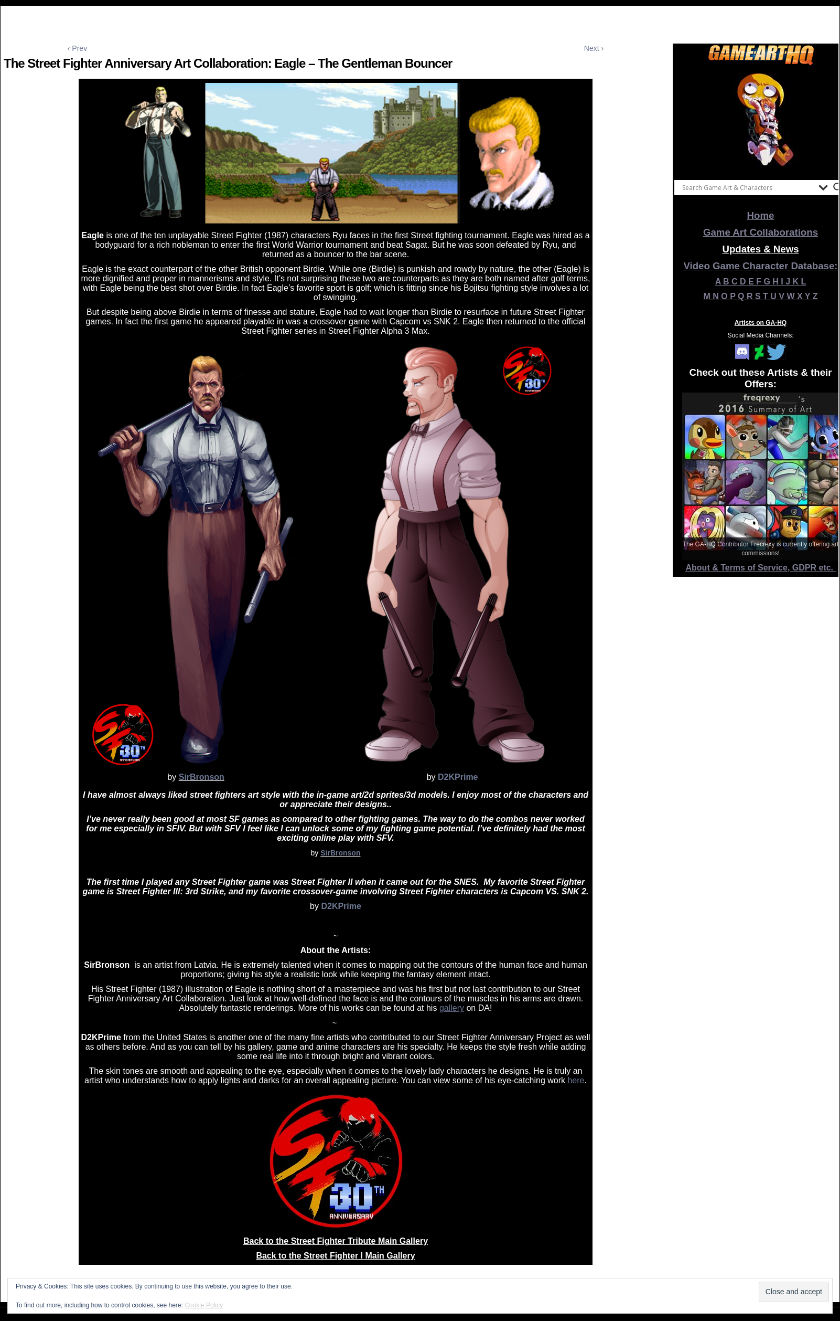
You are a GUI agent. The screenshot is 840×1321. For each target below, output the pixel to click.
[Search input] (747, 187)
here (575, 1080)
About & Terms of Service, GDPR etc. (761, 567)
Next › (594, 48)
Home (760, 215)
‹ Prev (77, 48)
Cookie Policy (204, 1305)
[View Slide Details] (761, 120)
